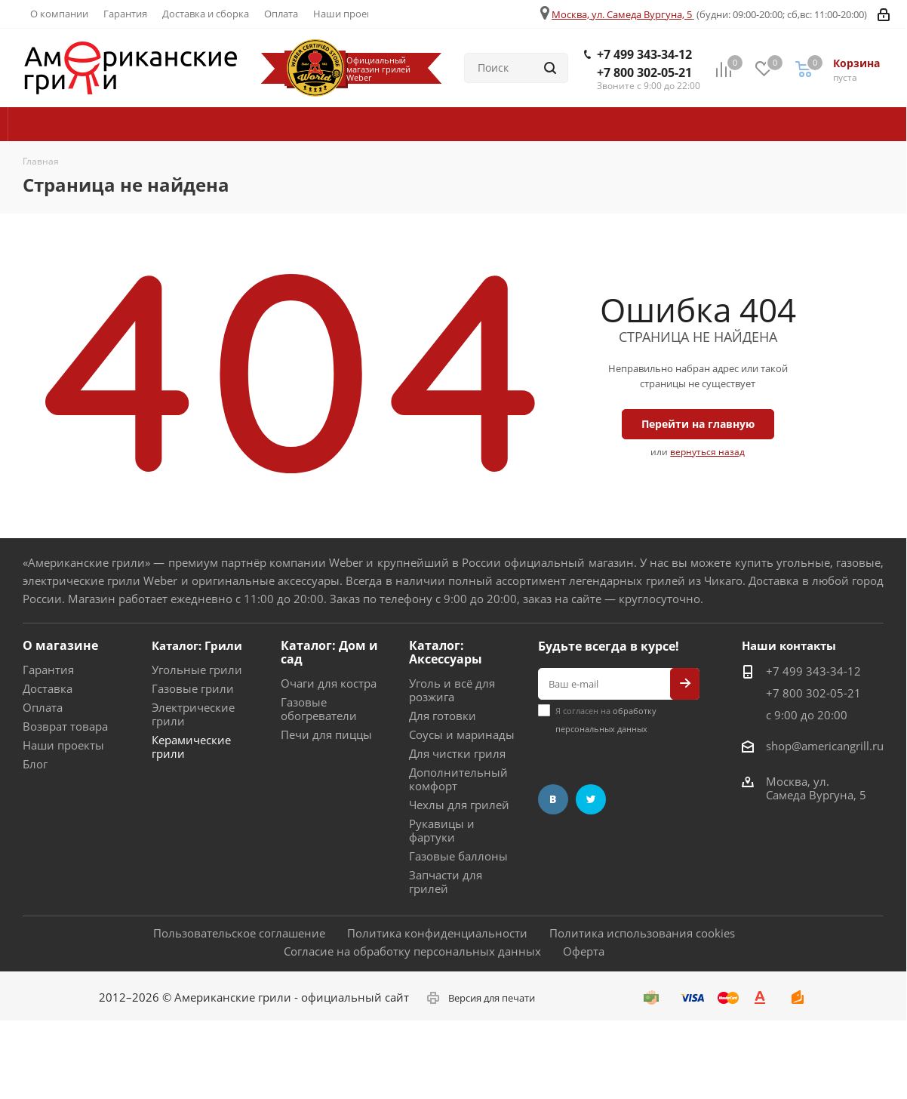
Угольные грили (197, 669)
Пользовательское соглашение (239, 932)
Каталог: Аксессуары (445, 652)
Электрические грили (193, 714)
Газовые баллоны (458, 856)
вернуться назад (707, 451)
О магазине (60, 645)
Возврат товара (65, 726)
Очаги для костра (329, 683)
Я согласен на (605, 719)
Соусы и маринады (462, 734)
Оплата (43, 707)
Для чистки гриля (457, 753)
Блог (35, 763)
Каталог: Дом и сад (329, 652)
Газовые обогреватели (319, 708)
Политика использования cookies (642, 932)
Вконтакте (553, 799)
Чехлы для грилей (459, 804)
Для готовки (442, 715)
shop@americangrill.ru (825, 745)
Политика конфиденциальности (437, 932)
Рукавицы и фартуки (442, 830)
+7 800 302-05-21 (644, 72)
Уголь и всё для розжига (452, 690)
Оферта (583, 951)
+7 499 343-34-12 (644, 54)
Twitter (591, 799)
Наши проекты (63, 745)
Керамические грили (191, 746)
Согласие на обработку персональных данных (412, 951)
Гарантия (48, 669)
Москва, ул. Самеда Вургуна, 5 (622, 14)
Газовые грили (193, 688)
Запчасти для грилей (445, 881)
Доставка (47, 688)
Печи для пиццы (326, 734)
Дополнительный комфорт (458, 779)
